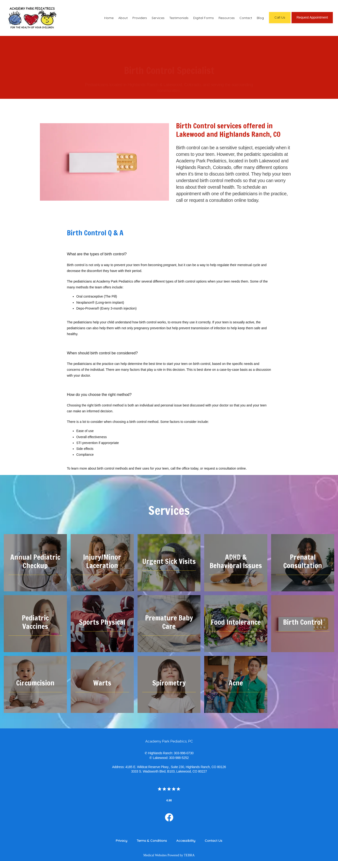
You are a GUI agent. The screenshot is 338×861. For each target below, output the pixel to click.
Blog (260, 18)
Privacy (121, 840)
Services (158, 18)
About (123, 18)
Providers (139, 18)
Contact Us (213, 840)
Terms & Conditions (152, 840)
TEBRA (189, 855)
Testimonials (178, 18)
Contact (245, 18)
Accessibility (185, 840)
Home (109, 18)
